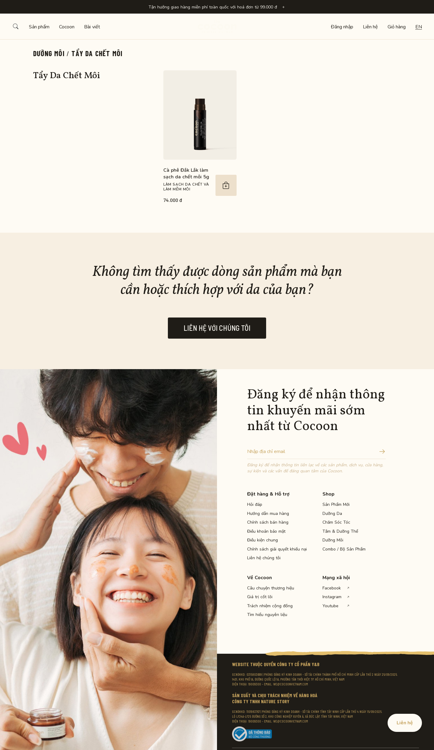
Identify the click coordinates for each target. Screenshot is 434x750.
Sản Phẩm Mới (336, 504)
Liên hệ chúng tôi (264, 558)
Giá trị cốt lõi (259, 597)
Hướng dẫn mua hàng (268, 513)
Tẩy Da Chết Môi (96, 53)
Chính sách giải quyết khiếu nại (268, 549)
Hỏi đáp (254, 504)
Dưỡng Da (332, 513)
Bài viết (92, 27)
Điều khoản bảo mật (266, 531)
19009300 (254, 684)
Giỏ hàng (397, 27)
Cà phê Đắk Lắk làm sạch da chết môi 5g (186, 173)
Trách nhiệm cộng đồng (268, 606)
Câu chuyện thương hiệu (268, 588)
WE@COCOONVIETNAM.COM (290, 684)
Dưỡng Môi (48, 53)
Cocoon (66, 27)
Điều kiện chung (262, 540)
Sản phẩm (39, 27)
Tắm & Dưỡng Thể (340, 531)
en (418, 27)
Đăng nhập (342, 27)
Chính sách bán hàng (267, 522)
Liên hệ (370, 27)
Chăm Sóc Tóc (336, 522)
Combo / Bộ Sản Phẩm (343, 549)
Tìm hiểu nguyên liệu (267, 615)
